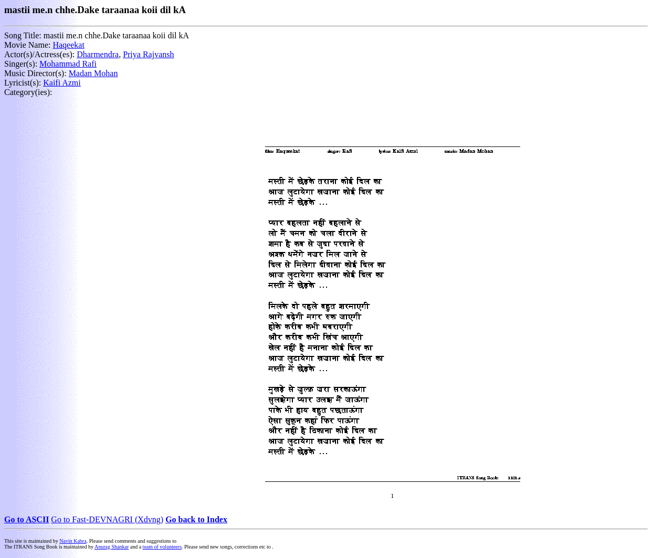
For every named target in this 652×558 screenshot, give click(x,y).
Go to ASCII (26, 519)
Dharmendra (98, 54)
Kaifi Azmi (62, 82)
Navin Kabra (72, 541)
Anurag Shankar (111, 547)
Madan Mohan (93, 73)
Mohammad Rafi (68, 63)
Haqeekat (68, 44)
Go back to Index (196, 519)
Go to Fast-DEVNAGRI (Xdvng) (107, 519)
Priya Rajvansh (148, 54)
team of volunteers (162, 547)
